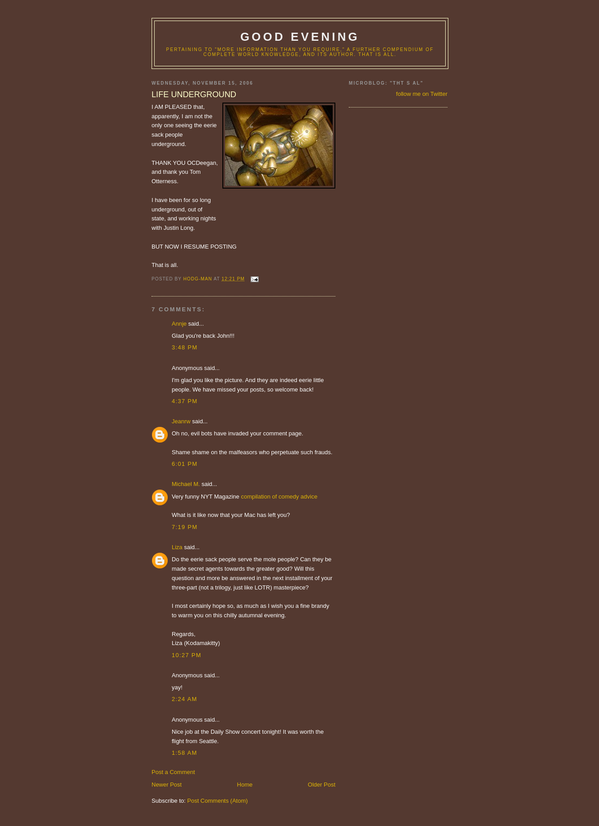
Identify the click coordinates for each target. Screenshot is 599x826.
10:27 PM (186, 655)
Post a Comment (173, 772)
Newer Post (167, 784)
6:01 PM (185, 463)
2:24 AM (184, 699)
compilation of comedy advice (279, 496)
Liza (177, 547)
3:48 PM (185, 347)
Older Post (321, 784)
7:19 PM (185, 527)
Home (245, 784)
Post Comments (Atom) (217, 800)
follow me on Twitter (421, 93)
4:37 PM (185, 401)
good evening (300, 36)
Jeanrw (181, 421)
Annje (179, 323)
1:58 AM (184, 752)
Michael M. (186, 484)
